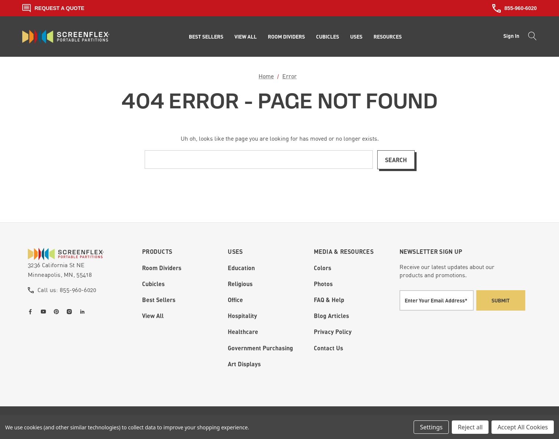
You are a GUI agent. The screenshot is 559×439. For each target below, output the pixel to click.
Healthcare (243, 331)
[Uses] (356, 36)
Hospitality (242, 315)
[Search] (530, 36)
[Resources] (387, 36)
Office (235, 299)
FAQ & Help (329, 299)
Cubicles (153, 283)
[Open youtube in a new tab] (45, 312)
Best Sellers (158, 299)
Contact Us (328, 347)
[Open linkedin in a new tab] (84, 312)
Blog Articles (331, 315)
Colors (322, 267)
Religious (240, 283)
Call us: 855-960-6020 (66, 290)
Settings (431, 427)
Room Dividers (161, 267)
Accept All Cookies (522, 427)
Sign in (511, 36)
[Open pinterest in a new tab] (58, 312)
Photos (323, 283)
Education (241, 267)
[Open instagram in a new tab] (71, 312)
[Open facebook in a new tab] (32, 312)
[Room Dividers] (286, 36)
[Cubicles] (327, 36)
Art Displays (244, 363)
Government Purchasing (260, 347)
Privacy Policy (333, 331)
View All (153, 315)
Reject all (470, 427)
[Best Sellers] (206, 36)
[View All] (245, 36)
